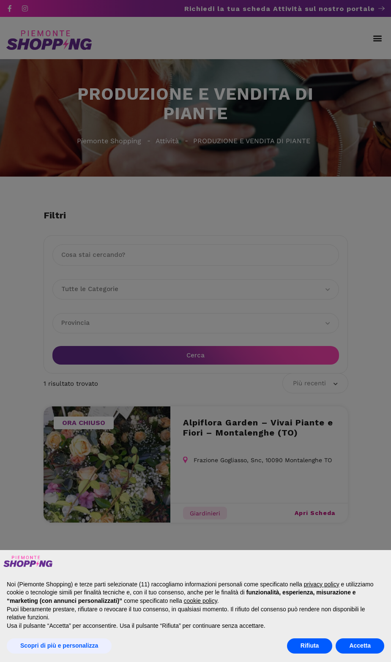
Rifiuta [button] (310, 645)
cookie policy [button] (200, 600)
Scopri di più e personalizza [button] (59, 645)
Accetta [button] (360, 645)
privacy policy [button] (321, 584)
